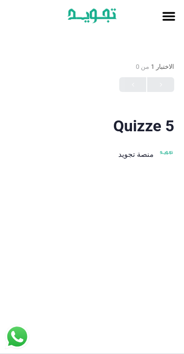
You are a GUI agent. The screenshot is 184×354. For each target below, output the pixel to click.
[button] (168, 15)
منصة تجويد (136, 154)
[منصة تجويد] (166, 154)
